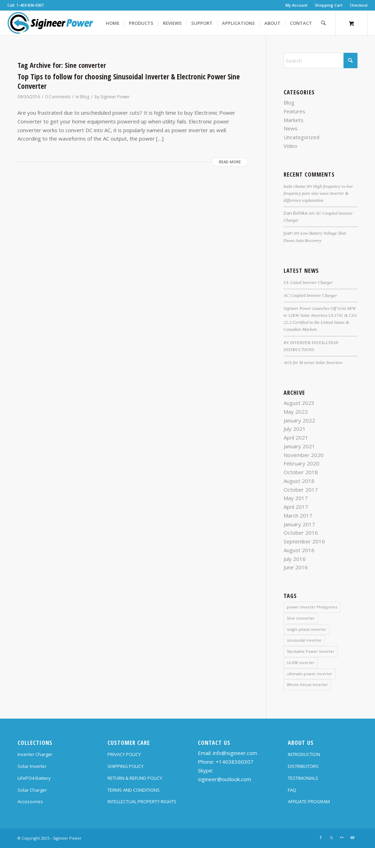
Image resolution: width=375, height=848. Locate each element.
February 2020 (301, 463)
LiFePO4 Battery (34, 778)
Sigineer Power (115, 97)
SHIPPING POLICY (125, 766)
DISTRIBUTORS (303, 766)
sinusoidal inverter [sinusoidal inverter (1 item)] (304, 640)
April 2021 (296, 437)
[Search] (323, 23)
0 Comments (57, 97)
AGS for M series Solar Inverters (313, 362)
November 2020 (304, 454)
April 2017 (296, 506)
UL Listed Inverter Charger (308, 282)
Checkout (359, 5)
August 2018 (299, 480)
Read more (230, 161)
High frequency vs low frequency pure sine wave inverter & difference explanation (318, 193)
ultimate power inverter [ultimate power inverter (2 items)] (309, 673)
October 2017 (301, 489)
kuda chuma (294, 186)
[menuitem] (296, 5)
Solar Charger (32, 790)
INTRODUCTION (304, 754)
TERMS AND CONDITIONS (133, 790)
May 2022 (296, 411)
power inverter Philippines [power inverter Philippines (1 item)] (312, 607)
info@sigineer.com (235, 752)
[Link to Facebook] (320, 837)
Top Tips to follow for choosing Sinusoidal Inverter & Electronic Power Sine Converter (129, 81)
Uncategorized (301, 137)
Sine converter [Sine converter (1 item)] (301, 618)
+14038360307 (235, 761)
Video (290, 145)
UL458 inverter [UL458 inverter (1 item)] (300, 662)
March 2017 (298, 515)
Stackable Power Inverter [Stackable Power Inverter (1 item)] (310, 651)
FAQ (292, 790)
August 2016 (299, 550)
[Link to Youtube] (352, 837)
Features (294, 111)
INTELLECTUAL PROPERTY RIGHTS (141, 801)
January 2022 (299, 420)
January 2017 (299, 524)
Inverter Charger (35, 754)
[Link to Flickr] (341, 837)
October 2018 (301, 472)
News (291, 128)
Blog (84, 97)
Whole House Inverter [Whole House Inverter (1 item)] (307, 684)
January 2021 (299, 446)
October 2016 (301, 532)
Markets (294, 119)
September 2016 (304, 541)
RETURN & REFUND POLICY (134, 778)
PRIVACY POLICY (124, 754)
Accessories (30, 801)
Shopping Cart (328, 5)
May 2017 (296, 497)
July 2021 (295, 428)
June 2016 (296, 567)
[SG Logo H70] (50, 23)
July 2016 (295, 558)
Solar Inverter (32, 766)
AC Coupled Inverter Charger (310, 295)
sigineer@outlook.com (224, 779)
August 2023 (299, 402)
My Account (296, 5)
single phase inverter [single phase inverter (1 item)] (306, 629)
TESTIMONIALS (303, 778)
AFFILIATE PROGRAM (309, 801)
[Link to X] (331, 837)
